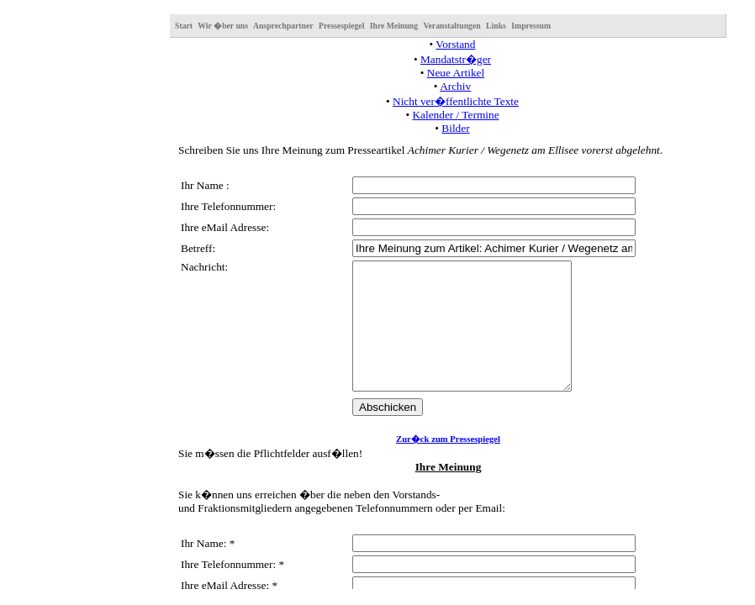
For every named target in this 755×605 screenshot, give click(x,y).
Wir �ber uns (223, 25)
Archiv (455, 86)
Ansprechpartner (283, 25)
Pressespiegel (341, 25)
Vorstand (455, 44)
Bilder (455, 128)
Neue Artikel (455, 72)
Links (496, 25)
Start (184, 25)
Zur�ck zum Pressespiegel (448, 464)
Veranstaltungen (451, 25)
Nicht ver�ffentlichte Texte (456, 101)
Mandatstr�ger (455, 59)
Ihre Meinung (394, 25)
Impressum (531, 25)
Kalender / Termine (455, 114)
